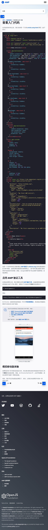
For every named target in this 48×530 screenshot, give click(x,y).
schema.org (32, 266)
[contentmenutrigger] (23, 11)
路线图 (5, 454)
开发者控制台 (30, 302)
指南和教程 (9, 20)
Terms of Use (5, 503)
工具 (4, 442)
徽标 (4, 486)
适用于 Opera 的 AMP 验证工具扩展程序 (21, 313)
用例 (4, 420)
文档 (3, 20)
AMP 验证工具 (27, 282)
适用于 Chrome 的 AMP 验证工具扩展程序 (22, 311)
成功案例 (5, 422)
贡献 (4, 452)
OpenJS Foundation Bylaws (10, 463)
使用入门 (5, 431)
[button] (45, 2)
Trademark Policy (8, 465)
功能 (4, 424)
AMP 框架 (5, 418)
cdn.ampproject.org (20, 524)
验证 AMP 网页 (23, 319)
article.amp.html (32, 27)
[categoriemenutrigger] (4, 16)
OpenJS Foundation (8, 507)
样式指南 (5, 483)
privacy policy (11, 526)
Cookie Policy (20, 503)
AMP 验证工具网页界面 (17, 314)
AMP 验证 (24, 266)
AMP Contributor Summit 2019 (11, 476)
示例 (4, 438)
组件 (4, 436)
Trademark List (7, 467)
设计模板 (5, 440)
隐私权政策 (12, 503)
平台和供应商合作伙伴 (8, 449)
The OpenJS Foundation (9, 461)
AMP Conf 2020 (7, 474)
